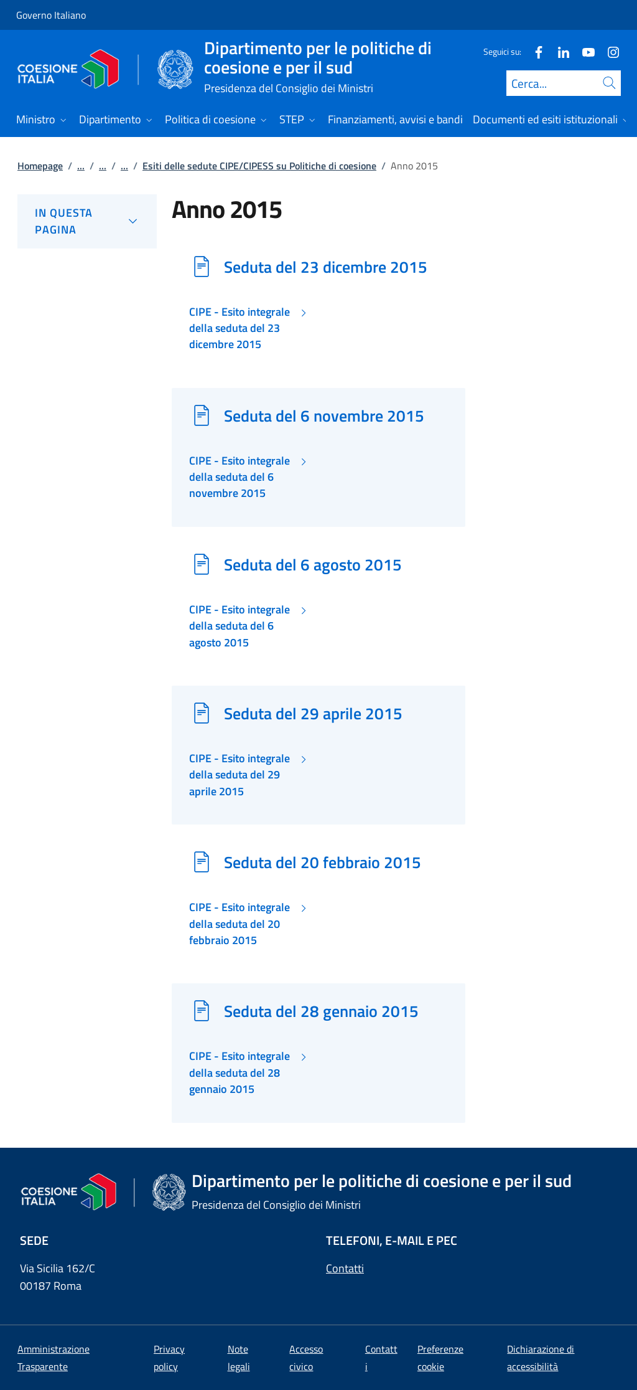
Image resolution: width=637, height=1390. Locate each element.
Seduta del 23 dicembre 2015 (325, 266)
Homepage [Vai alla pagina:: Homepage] (40, 165)
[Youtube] (583, 51)
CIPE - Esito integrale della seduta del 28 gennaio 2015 (239, 1072)
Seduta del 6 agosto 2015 (313, 564)
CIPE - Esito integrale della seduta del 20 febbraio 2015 (239, 923)
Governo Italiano (51, 14)
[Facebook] (533, 51)
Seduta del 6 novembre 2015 (324, 415)
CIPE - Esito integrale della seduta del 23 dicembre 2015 (239, 328)
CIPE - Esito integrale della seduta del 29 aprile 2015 (239, 775)
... (81, 165)
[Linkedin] (558, 51)
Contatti (345, 1268)
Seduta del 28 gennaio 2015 (321, 1010)
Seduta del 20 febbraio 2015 (322, 861)
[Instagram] (608, 51)
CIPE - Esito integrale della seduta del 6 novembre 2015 (239, 477)
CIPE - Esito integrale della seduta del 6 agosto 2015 (239, 626)
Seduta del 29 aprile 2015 (313, 713)
